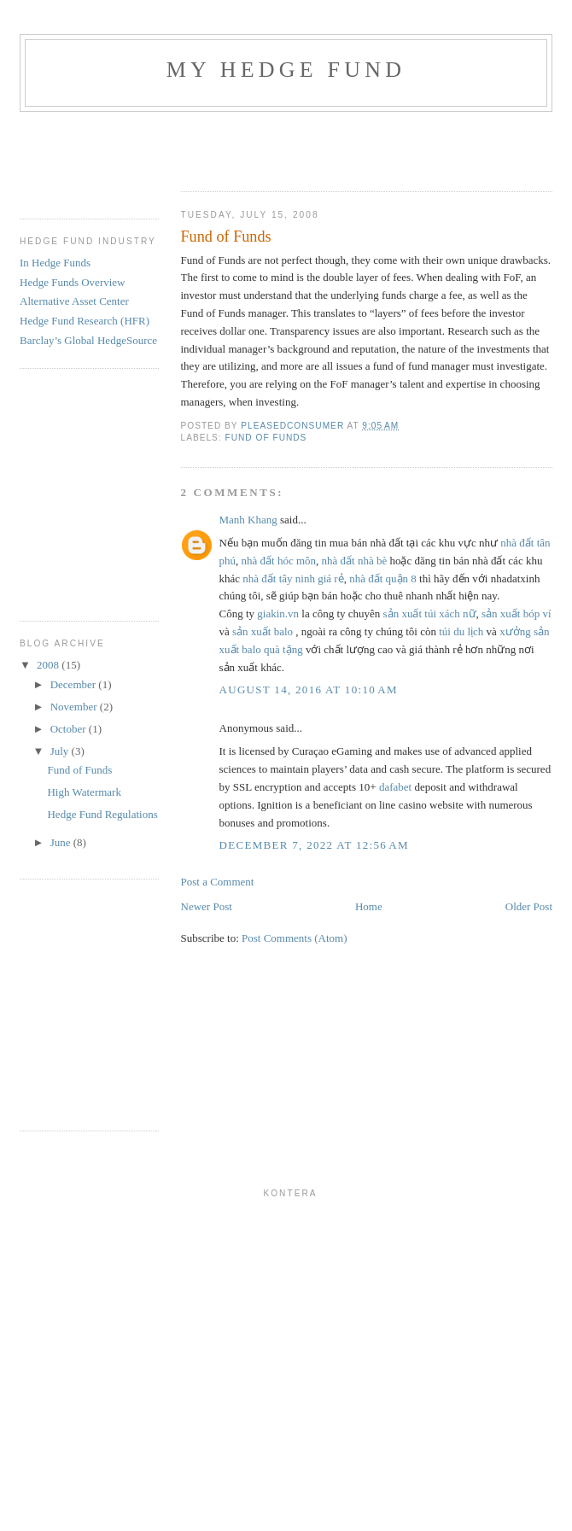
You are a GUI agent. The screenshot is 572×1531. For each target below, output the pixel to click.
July (61, 751)
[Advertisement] (289, 146)
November (75, 706)
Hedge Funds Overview (72, 282)
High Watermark (83, 792)
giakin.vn (278, 613)
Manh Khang (248, 519)
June (61, 842)
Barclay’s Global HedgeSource (88, 340)
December (74, 684)
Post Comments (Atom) (294, 938)
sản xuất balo (262, 631)
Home (368, 906)
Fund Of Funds (266, 437)
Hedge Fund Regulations (102, 814)
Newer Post (206, 906)
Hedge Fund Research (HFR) (84, 320)
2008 (49, 664)
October (69, 728)
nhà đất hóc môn (279, 560)
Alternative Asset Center (74, 301)
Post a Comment (217, 881)
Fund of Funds (79, 769)
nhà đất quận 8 (383, 578)
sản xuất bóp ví (517, 613)
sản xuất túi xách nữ (429, 613)
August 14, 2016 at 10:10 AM (308, 689)
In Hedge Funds (55, 262)
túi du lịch (461, 631)
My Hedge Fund (286, 69)
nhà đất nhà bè (355, 560)
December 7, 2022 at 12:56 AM (314, 845)
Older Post (528, 906)
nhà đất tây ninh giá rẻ (292, 578)
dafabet (395, 786)
